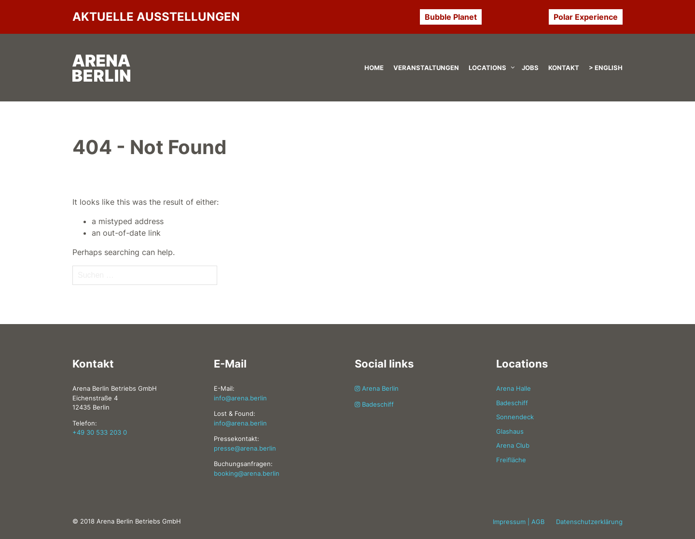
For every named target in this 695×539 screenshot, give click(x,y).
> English (606, 67)
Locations (487, 67)
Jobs (530, 67)
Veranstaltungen (426, 67)
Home (374, 67)
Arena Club (512, 445)
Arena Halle (513, 388)
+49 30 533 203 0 (99, 432)
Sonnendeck (515, 417)
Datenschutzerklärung (589, 521)
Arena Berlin (377, 388)
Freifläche (511, 460)
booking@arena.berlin (246, 473)
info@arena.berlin (240, 398)
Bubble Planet (451, 17)
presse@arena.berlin (245, 448)
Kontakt (563, 67)
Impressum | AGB (518, 521)
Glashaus (510, 431)
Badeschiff (374, 404)
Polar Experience (586, 17)
